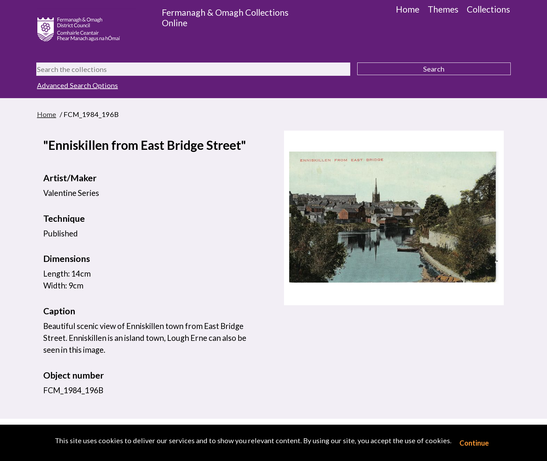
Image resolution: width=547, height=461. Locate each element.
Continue (474, 443)
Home (407, 9)
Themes (443, 9)
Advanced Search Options (77, 85)
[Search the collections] (193, 69)
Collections (488, 9)
